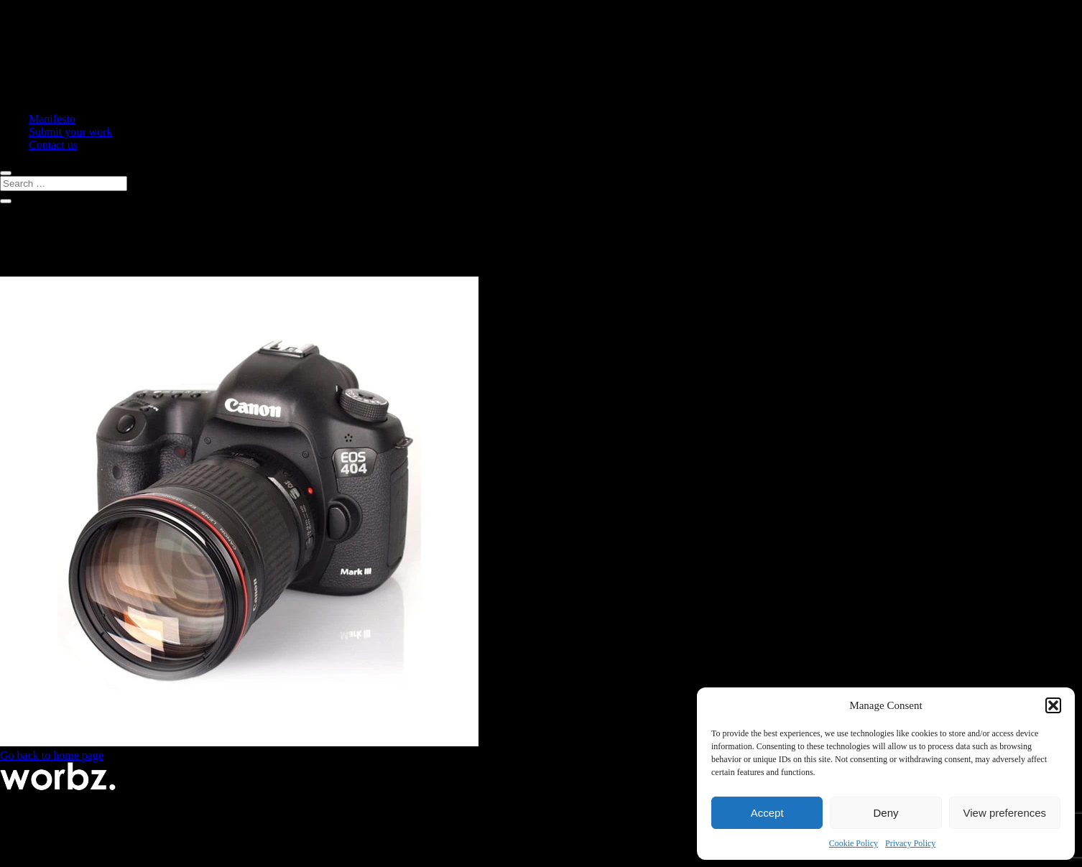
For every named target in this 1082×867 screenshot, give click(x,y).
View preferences (1005, 813)
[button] (1053, 705)
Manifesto (52, 119)
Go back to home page (51, 755)
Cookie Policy (853, 843)
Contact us (53, 145)
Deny (885, 813)
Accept (767, 813)
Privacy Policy (910, 843)
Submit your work (70, 132)
